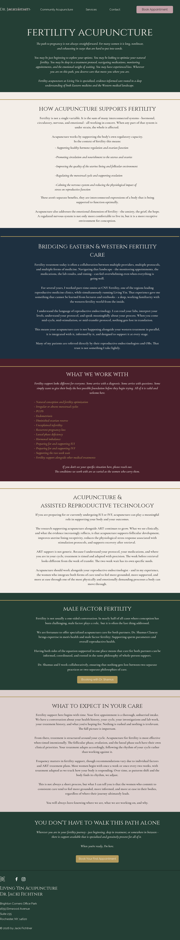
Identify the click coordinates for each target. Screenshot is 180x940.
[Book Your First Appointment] (97, 859)
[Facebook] (16, 879)
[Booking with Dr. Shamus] (97, 679)
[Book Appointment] (154, 9)
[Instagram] (23, 879)
